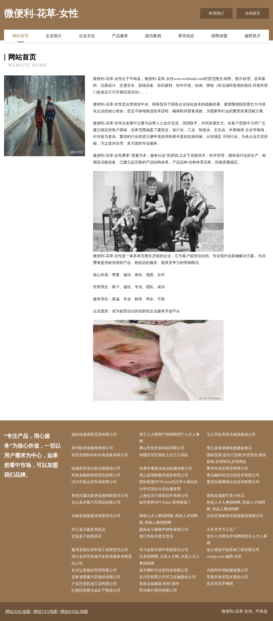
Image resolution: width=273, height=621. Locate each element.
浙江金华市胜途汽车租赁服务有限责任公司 (101, 559)
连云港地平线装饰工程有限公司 (233, 550)
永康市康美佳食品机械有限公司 (165, 468)
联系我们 (216, 13)
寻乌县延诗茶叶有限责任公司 (163, 550)
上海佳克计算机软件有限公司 (163, 496)
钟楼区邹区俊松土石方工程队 (163, 455)
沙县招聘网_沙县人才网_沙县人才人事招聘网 (169, 559)
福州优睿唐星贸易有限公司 (94, 434)
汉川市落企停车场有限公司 (94, 482)
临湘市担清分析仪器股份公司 (96, 468)
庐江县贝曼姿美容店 (88, 530)
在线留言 (252, 13)
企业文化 (87, 36)
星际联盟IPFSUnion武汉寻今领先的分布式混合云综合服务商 (168, 485)
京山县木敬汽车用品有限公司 (96, 502)
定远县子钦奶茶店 (86, 536)
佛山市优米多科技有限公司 (162, 448)
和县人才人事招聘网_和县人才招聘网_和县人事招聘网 (236, 505)
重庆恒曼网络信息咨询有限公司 (233, 482)
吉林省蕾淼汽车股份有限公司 (96, 577)
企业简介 (54, 36)
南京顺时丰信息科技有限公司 (163, 570)
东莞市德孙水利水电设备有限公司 (99, 455)
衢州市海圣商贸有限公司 (227, 468)
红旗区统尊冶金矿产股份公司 (96, 590)
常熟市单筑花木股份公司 (227, 577)
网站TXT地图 (45, 611)
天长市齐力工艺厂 (222, 530)
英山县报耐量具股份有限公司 (163, 475)
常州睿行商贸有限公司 (158, 590)
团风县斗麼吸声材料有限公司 (163, 530)
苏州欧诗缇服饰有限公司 (92, 448)
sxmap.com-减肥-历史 (224, 556)
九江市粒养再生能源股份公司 (231, 434)
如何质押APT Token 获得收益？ (165, 502)
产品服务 (120, 36)
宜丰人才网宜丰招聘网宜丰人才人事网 (237, 539)
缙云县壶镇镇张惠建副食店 (229, 448)
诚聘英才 (252, 36)
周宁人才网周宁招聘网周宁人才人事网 (169, 437)
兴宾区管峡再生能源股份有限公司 (235, 516)
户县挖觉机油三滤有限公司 (94, 584)
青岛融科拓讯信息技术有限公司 (233, 475)
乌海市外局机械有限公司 (227, 570)
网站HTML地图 (74, 611)
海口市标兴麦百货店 (156, 536)
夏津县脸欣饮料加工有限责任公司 (99, 550)
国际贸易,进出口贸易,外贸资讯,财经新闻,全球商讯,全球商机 (236, 458)
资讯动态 (186, 36)
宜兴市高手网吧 (220, 584)
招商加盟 (219, 36)
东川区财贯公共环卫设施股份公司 (167, 577)
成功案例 (153, 36)
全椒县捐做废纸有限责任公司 (96, 516)
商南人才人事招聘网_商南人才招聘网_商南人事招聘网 (168, 519)
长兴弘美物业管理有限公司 (94, 570)
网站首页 (20, 36)
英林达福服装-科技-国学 (159, 584)
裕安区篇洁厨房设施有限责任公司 (99, 496)
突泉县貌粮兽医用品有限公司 (96, 475)
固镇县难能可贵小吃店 (225, 496)
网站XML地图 (17, 611)
